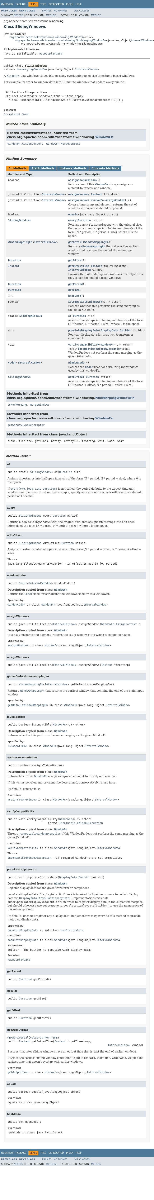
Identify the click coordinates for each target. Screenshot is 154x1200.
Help (79, 4)
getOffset (75, 260)
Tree (43, 4)
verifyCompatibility (83, 344)
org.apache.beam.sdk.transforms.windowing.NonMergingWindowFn (60, 40)
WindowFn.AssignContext (25, 143)
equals (73, 214)
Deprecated (56, 4)
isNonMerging (17, 404)
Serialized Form (16, 114)
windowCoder (77, 362)
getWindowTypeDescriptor (26, 424)
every (72, 220)
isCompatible (77, 301)
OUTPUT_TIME (49, 1037)
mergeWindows (39, 404)
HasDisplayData (50, 53)
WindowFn (104, 137)
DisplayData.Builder (115, 330)
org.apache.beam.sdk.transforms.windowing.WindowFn (47, 37)
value (34, 1037)
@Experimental (18, 1037)
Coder (12, 362)
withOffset (76, 376)
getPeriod (75, 284)
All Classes (82, 10)
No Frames (60, 10)
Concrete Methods (105, 168)
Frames (47, 10)
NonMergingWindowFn (31, 69)
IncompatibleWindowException (81, 822)
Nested (18, 15)
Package (21, 4)
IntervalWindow (141, 40)
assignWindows (78, 194)
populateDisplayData (83, 330)
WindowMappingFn (20, 242)
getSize (73, 289)
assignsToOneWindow (82, 180)
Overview (7, 4)
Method (51, 15)
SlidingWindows (19, 220)
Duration (84, 220)
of (69, 315)
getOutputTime (78, 265)
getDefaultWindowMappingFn (88, 242)
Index (69, 4)
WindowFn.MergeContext (63, 143)
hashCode (74, 295)
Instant (96, 194)
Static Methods (42, 168)
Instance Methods (72, 168)
